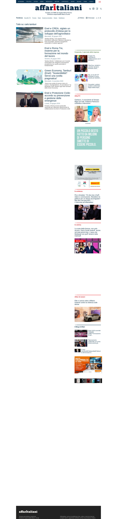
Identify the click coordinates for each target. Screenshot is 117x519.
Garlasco (62, 18)
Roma (85, 1)
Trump (34, 18)
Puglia (91, 1)
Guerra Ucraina (47, 18)
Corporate (65, 1)
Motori (57, 1)
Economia (21, 1)
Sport (73, 1)
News (42, 1)
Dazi (39, 18)
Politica (28, 1)
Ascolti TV (27, 18)
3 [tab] (87, 123)
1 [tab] (85, 123)
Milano (79, 1)
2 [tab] (86, 123)
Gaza (55, 18)
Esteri (36, 1)
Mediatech (49, 1)
